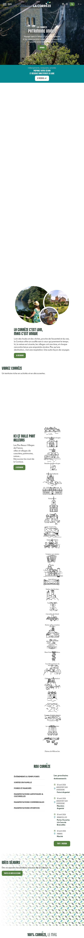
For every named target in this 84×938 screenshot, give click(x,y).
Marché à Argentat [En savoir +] (61, 809)
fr (78, 6)
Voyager (42, 47)
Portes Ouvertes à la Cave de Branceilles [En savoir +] (62, 826)
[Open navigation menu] (8, 6)
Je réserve (40, 78)
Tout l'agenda (62, 848)
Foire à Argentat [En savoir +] (60, 793)
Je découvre (20, 355)
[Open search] (70, 6)
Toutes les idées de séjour (12, 878)
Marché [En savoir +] (60, 841)
